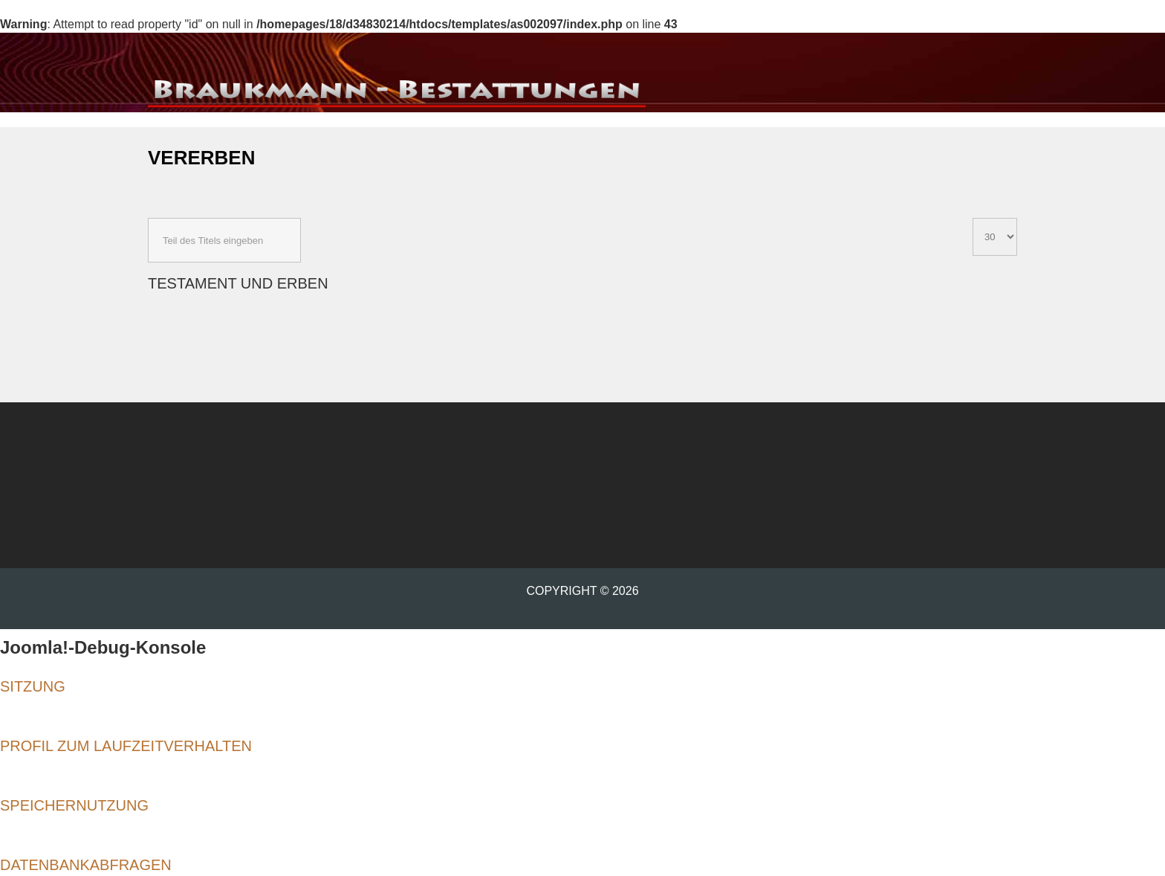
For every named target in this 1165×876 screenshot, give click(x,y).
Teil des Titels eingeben (148, 218)
